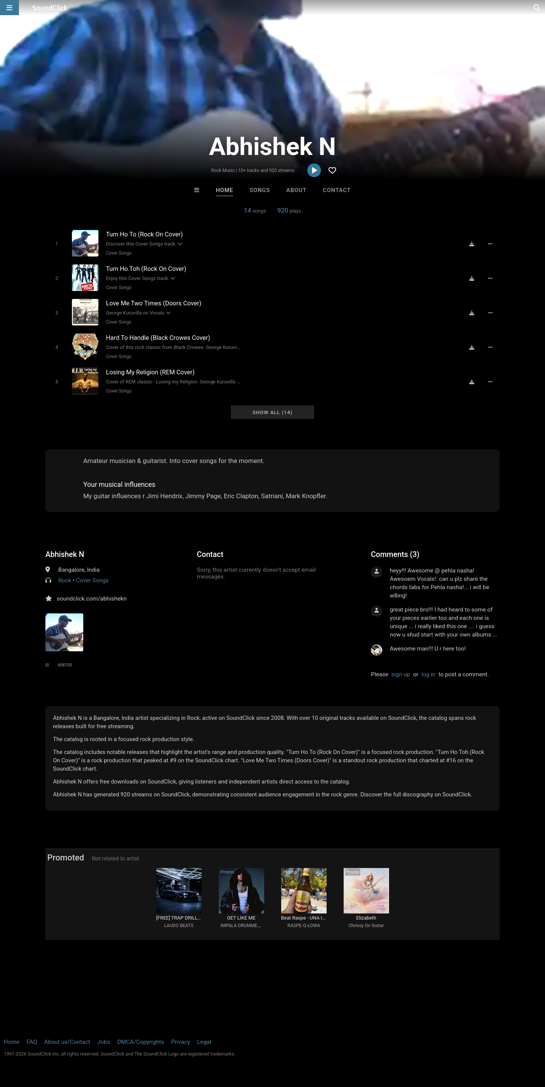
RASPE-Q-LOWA (303, 925)
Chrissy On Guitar (366, 925)
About (297, 190)
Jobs (103, 1042)
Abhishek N (64, 554)
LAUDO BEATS (178, 925)
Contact (337, 190)
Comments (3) (395, 554)
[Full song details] (490, 244)
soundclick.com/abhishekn (92, 598)
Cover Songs (118, 253)
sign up (400, 674)
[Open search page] (537, 7)
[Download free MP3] (471, 244)
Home (224, 190)
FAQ (31, 1042)
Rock (64, 580)
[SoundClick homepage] (50, 7)
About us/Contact (67, 1042)
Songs (260, 190)
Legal (204, 1042)
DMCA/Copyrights (140, 1042)
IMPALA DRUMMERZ (242, 925)
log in (428, 674)
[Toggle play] (56, 244)
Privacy (180, 1042)
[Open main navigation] (9, 7)
